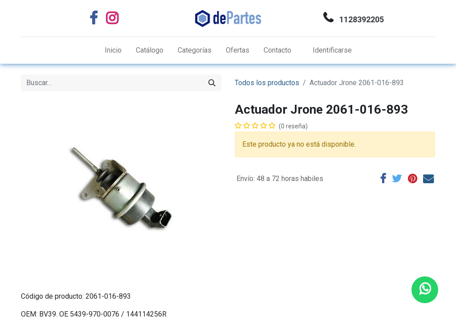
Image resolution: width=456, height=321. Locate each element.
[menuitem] (113, 50)
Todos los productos (267, 82)
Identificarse (332, 50)
